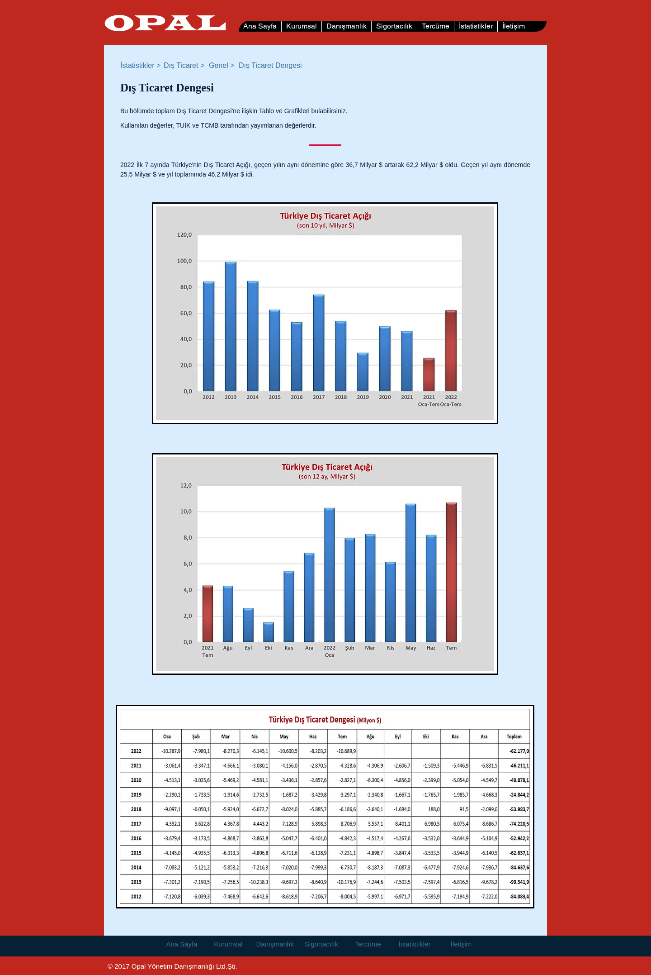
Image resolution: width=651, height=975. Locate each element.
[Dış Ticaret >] (184, 66)
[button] (270, 66)
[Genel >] (222, 66)
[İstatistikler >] (140, 66)
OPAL (165, 24)
